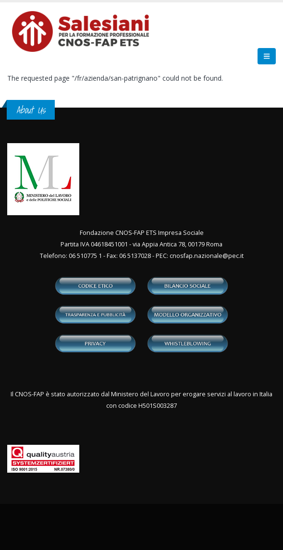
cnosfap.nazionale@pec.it (207, 256)
